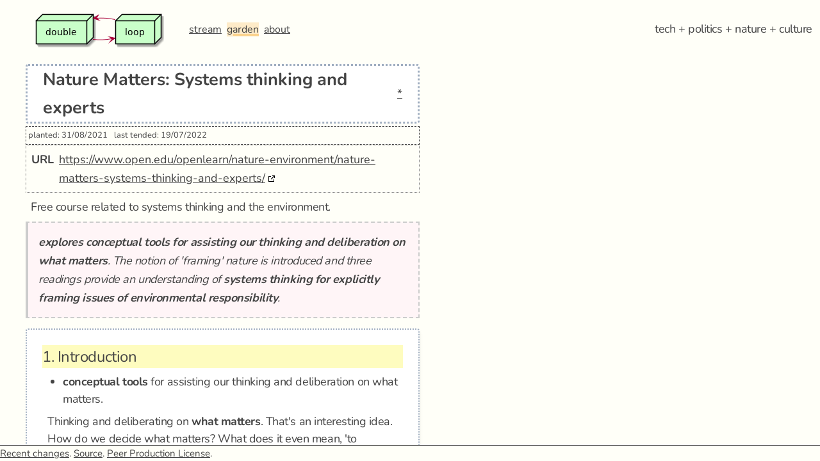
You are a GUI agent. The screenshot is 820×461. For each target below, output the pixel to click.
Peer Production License (158, 453)
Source (88, 453)
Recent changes (34, 453)
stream (205, 29)
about (277, 29)
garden (243, 29)
